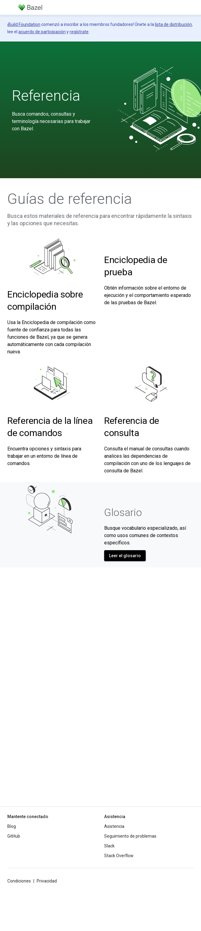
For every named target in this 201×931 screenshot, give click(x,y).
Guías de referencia (69, 198)
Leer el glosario (125, 555)
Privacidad (47, 881)
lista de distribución (173, 24)
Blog (11, 826)
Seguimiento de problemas (130, 836)
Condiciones (19, 881)
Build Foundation (24, 24)
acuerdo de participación (42, 31)
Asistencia (114, 826)
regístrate (79, 31)
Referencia (46, 95)
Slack (109, 845)
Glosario (123, 512)
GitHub (13, 836)
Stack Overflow (118, 855)
